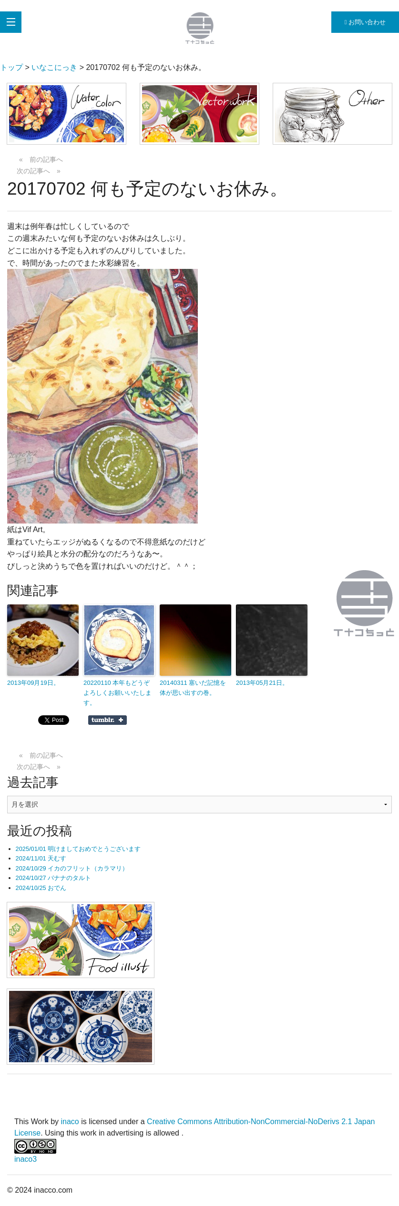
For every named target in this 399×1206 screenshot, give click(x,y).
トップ (11, 67)
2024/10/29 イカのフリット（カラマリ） (72, 868)
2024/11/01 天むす (41, 858)
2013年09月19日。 (33, 682)
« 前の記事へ (41, 159)
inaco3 (25, 1159)
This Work (31, 1121)
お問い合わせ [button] (365, 22)
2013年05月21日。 (262, 682)
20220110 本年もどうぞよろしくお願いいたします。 (117, 692)
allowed (167, 1133)
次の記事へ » (39, 171)
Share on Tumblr (107, 720)
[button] (66, 113)
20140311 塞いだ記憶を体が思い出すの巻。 (193, 687)
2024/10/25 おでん (41, 887)
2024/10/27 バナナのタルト (54, 877)
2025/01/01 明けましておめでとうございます (78, 848)
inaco (70, 1121)
